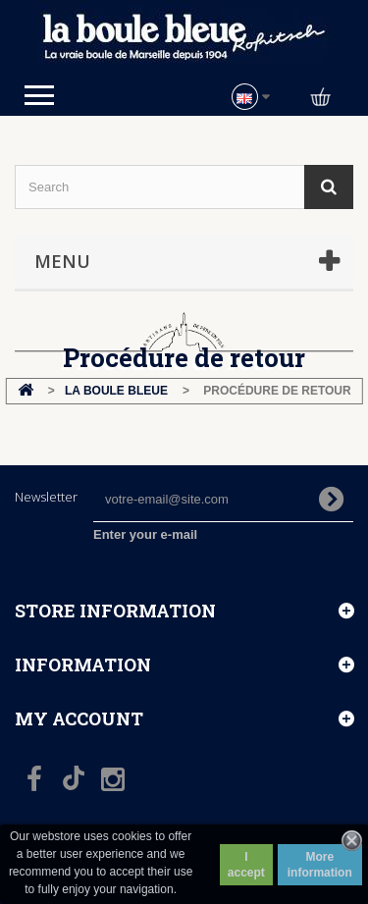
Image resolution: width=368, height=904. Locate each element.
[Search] (328, 187)
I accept (246, 864)
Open (39, 95)
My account (79, 718)
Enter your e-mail (145, 534)
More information (320, 864)
